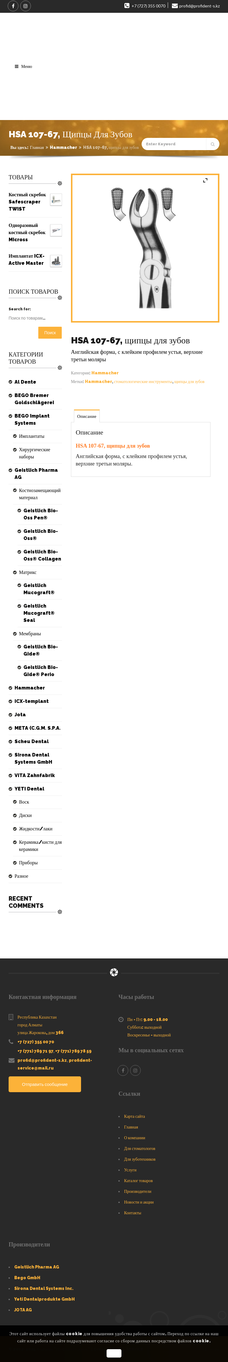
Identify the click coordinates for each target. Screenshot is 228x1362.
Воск (24, 802)
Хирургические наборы (34, 453)
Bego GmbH (27, 1277)
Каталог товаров (138, 1180)
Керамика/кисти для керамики (40, 845)
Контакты (132, 1212)
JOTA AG (23, 1309)
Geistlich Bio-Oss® (40, 534)
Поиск (50, 332)
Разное (21, 876)
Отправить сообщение (45, 1084)
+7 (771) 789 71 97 (35, 1051)
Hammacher (63, 147)
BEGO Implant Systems (32, 419)
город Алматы (30, 1024)
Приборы (28, 863)
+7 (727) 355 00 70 (36, 1041)
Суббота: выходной (144, 1027)
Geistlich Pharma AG (36, 473)
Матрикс (28, 572)
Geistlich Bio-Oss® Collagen (42, 555)
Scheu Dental (32, 741)
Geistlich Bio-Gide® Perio (40, 670)
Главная (37, 147)
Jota (20, 714)
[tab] (87, 416)
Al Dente (25, 382)
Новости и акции (139, 1202)
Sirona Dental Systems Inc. (43, 1288)
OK (113, 1353)
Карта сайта (134, 1116)
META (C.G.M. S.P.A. (38, 728)
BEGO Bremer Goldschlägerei (34, 399)
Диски (25, 815)
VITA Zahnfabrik (35, 775)
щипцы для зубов (189, 381)
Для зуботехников (140, 1159)
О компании (134, 1137)
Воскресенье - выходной (149, 1035)
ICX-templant (32, 701)
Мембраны (30, 633)
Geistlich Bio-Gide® (40, 650)
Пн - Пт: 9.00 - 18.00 (147, 1019)
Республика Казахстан (37, 1017)
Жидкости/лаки (35, 829)
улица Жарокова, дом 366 (41, 1032)
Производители (137, 1191)
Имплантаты (32, 436)
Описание (87, 416)
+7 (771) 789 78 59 (73, 1051)
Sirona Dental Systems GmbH (33, 758)
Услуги (130, 1170)
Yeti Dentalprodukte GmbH (44, 1299)
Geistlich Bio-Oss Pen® (40, 514)
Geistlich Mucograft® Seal (39, 613)
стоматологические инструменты (143, 381)
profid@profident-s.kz (42, 1060)
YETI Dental (29, 789)
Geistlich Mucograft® (39, 589)
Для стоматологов (139, 1148)
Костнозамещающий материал (40, 494)
